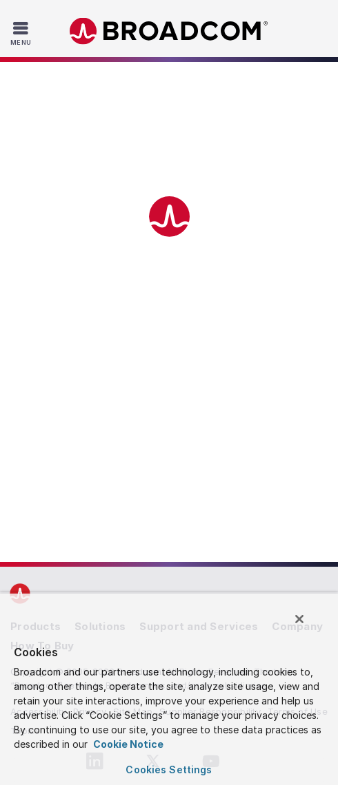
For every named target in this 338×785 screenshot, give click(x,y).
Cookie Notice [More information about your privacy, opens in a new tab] (127, 744)
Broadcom (169, 31)
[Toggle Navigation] (22, 33)
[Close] (299, 619)
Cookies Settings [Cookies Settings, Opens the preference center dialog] (169, 769)
